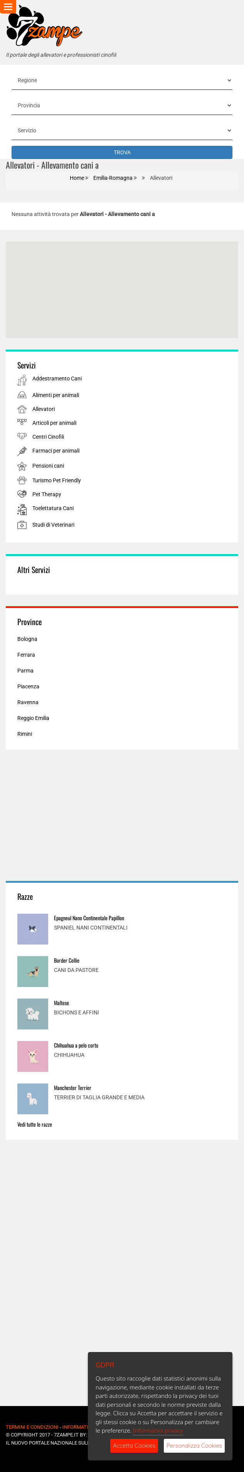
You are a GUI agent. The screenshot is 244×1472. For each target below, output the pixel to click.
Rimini (24, 734)
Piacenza (28, 686)
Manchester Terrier (72, 1087)
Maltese (61, 1003)
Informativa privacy (158, 1430)
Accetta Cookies (134, 1445)
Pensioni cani (48, 466)
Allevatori (43, 409)
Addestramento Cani (57, 378)
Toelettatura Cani (53, 508)
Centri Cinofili (48, 437)
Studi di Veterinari (53, 525)
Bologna (27, 639)
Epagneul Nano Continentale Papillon (89, 918)
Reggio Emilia (33, 718)
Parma (25, 671)
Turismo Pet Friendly (56, 480)
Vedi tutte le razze (34, 1124)
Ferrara (26, 655)
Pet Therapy (46, 494)
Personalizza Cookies (194, 1445)
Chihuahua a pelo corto (76, 1045)
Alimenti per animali (55, 395)
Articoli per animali (54, 423)
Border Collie (66, 960)
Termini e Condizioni (32, 1427)
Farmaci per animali (55, 451)
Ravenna (28, 702)
